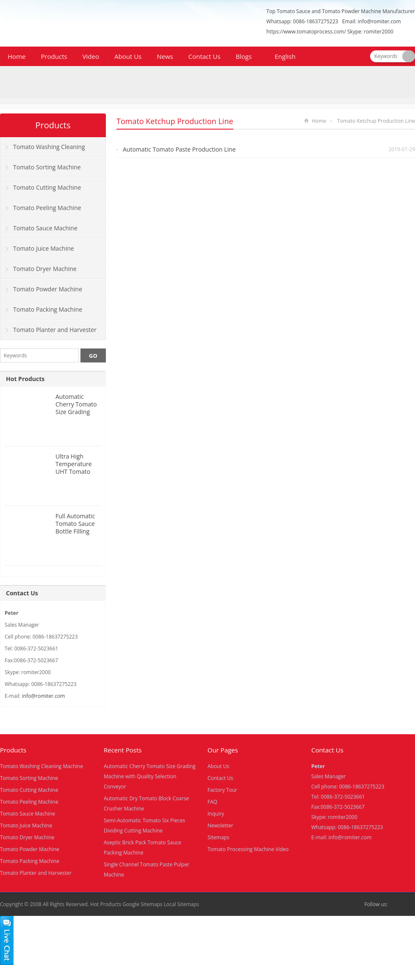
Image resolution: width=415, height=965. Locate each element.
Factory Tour (222, 790)
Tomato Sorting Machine (47, 167)
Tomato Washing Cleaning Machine (42, 150)
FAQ (212, 801)
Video (91, 56)
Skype (410, 904)
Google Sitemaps (142, 904)
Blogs (244, 56)
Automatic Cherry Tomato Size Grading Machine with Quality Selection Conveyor (150, 776)
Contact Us (204, 56)
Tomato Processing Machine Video (248, 849)
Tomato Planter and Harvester (55, 330)
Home (16, 56)
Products (54, 56)
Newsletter (220, 825)
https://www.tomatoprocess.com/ (306, 31)
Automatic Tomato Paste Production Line (179, 149)
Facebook (396, 904)
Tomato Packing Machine (47, 309)
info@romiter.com (379, 21)
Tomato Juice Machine (43, 248)
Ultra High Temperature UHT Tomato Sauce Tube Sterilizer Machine (73, 475)
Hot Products (25, 379)
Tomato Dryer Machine (45, 269)
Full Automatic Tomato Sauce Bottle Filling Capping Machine (75, 531)
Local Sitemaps (181, 904)
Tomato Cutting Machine (47, 187)
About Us (127, 56)
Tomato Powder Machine (47, 289)
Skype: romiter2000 (370, 31)
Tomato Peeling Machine (47, 208)
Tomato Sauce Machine (45, 228)
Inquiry (216, 813)
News (165, 56)
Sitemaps (218, 837)
